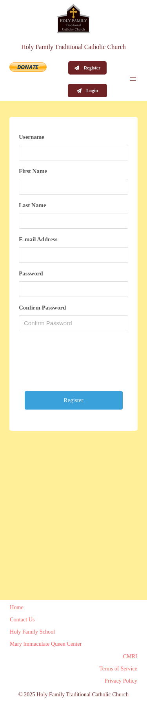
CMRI (130, 656)
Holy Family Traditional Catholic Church (73, 47)
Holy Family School (32, 631)
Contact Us (22, 619)
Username (31, 137)
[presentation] (78, 364)
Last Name (32, 205)
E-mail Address (38, 239)
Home (17, 607)
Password (31, 273)
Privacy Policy (121, 681)
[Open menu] (133, 79)
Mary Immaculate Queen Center (46, 644)
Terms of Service (118, 668)
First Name (33, 171)
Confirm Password (42, 307)
